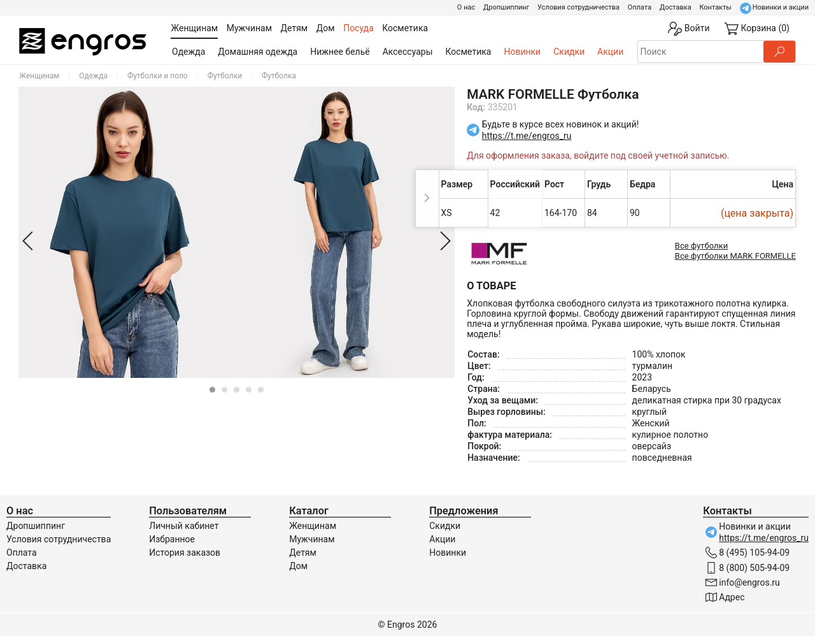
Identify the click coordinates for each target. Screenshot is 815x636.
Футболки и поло (157, 75)
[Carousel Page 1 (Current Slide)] (212, 390)
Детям (302, 552)
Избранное (172, 539)
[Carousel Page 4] (249, 390)
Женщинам (39, 75)
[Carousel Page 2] (224, 390)
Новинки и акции (781, 7)
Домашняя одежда (257, 52)
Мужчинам (311, 539)
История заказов (184, 552)
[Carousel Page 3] (236, 390)
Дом (298, 566)
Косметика (469, 52)
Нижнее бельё (339, 52)
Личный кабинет (183, 526)
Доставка (675, 7)
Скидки (569, 52)
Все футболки (701, 245)
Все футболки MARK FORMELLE (735, 256)
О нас (466, 7)
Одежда (188, 52)
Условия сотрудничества (578, 7)
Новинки (522, 52)
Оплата (639, 7)
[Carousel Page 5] (261, 390)
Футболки (225, 75)
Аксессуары (408, 52)
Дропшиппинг (506, 7)
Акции (610, 52)
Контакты (715, 7)
